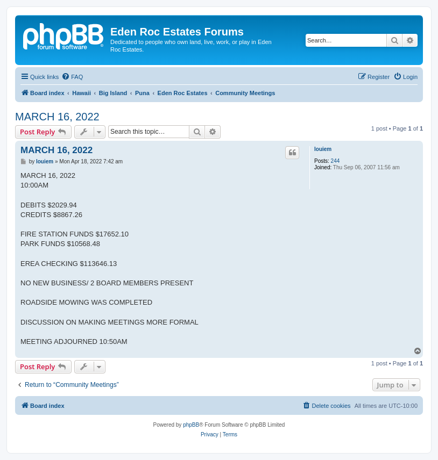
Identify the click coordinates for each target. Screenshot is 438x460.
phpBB (191, 425)
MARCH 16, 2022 (57, 117)
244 (335, 161)
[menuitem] (72, 76)
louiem (322, 149)
